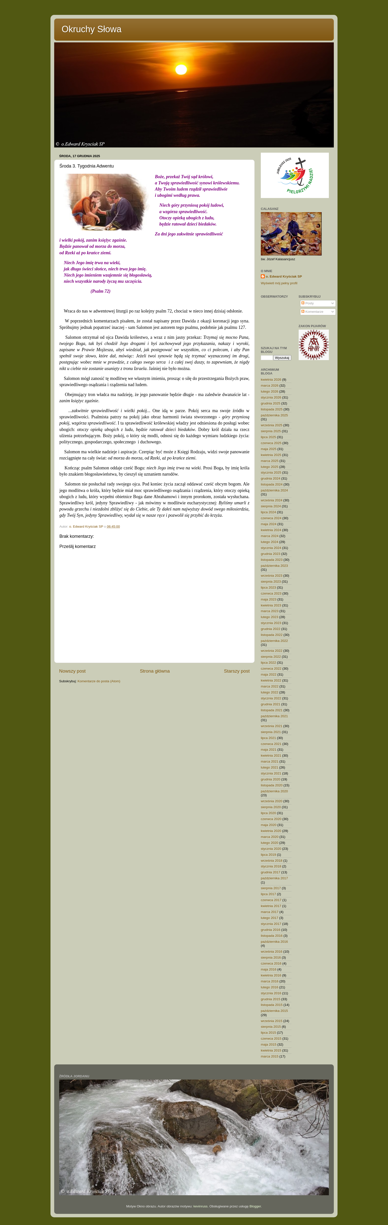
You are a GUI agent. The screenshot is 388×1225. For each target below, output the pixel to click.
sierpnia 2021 (271, 732)
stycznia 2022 (271, 698)
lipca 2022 (268, 662)
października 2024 (274, 490)
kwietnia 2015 (271, 1050)
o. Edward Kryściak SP (284, 276)
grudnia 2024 (270, 478)
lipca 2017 (268, 894)
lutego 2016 (269, 987)
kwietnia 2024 (271, 530)
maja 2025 (268, 449)
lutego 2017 (269, 918)
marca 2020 (269, 837)
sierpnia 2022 (271, 656)
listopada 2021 (272, 710)
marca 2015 (269, 1056)
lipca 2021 (268, 738)
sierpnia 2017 (271, 888)
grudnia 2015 (270, 999)
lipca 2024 (268, 512)
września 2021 (271, 726)
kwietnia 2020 (271, 831)
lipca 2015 (268, 1032)
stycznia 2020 (271, 849)
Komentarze (312, 311)
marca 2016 (269, 981)
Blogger (255, 1206)
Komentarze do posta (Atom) (98, 681)
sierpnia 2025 (271, 431)
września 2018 (271, 860)
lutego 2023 (269, 617)
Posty (307, 303)
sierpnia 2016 (271, 957)
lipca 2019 (268, 854)
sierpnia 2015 (271, 1026)
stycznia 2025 (271, 472)
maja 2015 (268, 1044)
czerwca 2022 (271, 668)
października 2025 (274, 415)
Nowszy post (72, 671)
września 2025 (271, 425)
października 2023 (274, 566)
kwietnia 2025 (271, 455)
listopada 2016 (272, 936)
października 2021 (274, 716)
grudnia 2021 (270, 704)
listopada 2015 (272, 1005)
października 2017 (274, 878)
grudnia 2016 (270, 930)
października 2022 (274, 641)
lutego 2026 (269, 391)
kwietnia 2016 (271, 975)
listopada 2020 (272, 785)
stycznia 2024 (271, 548)
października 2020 (274, 791)
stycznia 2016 (271, 993)
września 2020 (271, 801)
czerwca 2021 (271, 744)
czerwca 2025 (271, 443)
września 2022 (271, 651)
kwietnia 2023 (271, 605)
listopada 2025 (272, 409)
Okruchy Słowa (91, 29)
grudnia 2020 (270, 779)
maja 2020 (268, 825)
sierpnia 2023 (271, 581)
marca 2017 (269, 912)
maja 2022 (268, 674)
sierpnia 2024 (271, 506)
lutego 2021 (269, 767)
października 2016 (274, 941)
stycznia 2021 (271, 773)
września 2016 (271, 951)
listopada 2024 (272, 484)
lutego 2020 (269, 843)
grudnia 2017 (270, 872)
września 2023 (271, 575)
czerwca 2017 (271, 900)
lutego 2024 (269, 542)
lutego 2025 (269, 467)
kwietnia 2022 (271, 680)
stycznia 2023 (271, 623)
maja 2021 (268, 749)
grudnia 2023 (270, 554)
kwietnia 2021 (271, 755)
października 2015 (274, 1011)
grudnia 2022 (270, 629)
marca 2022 (269, 686)
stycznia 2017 (271, 924)
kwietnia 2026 (271, 379)
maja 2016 (268, 969)
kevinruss (201, 1206)
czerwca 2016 (271, 963)
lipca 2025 (268, 437)
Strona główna (155, 671)
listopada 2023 (272, 560)
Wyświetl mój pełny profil (279, 283)
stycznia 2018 (271, 866)
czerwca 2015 (271, 1038)
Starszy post (237, 671)
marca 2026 (269, 385)
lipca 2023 (268, 587)
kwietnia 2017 (271, 906)
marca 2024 (269, 536)
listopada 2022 (272, 635)
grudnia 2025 (270, 403)
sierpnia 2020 (271, 807)
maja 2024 (268, 524)
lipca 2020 (268, 813)
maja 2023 (268, 599)
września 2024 (271, 500)
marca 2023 (269, 611)
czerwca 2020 (271, 819)
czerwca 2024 (271, 518)
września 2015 (271, 1021)
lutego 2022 (269, 692)
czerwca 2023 (271, 593)
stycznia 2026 (271, 397)
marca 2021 (269, 761)
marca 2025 (269, 461)
